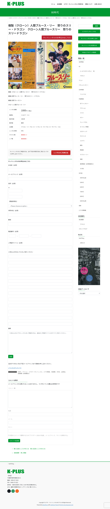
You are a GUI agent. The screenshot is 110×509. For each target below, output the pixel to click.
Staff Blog (81, 238)
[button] (89, 31)
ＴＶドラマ (83, 94)
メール (10, 419)
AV (79, 66)
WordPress (45, 505)
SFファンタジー (84, 103)
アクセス (82, 224)
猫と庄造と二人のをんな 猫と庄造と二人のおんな (29, 449)
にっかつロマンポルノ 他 (87, 71)
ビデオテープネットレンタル (35, 372)
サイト (10, 427)
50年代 (82, 182)
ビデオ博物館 (47, 372)
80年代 (19, 372)
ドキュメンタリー (83, 85)
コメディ (82, 141)
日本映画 (81, 89)
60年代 (82, 187)
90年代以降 (83, 201)
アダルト (82, 76)
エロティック (83, 131)
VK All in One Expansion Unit (66, 505)
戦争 (81, 145)
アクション (25, 372)
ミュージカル (83, 122)
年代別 (58, 372)
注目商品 (63, 372)
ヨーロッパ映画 (84, 127)
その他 (82, 168)
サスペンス (83, 136)
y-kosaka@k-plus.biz (14, 368)
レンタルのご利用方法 (61, 153)
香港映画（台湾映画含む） (24, 373)
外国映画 (53, 372)
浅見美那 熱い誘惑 (20, 453)
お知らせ (82, 243)
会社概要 (81, 219)
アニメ (80, 80)
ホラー (82, 117)
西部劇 (82, 150)
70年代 (82, 192)
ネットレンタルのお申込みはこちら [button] (57, 37)
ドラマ (82, 113)
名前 (9, 411)
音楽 (80, 205)
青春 (81, 159)
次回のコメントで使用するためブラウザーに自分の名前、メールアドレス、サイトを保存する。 (39, 435)
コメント (11, 388)
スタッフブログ (83, 229)
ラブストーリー (84, 154)
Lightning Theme (54, 505)
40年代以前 (83, 178)
